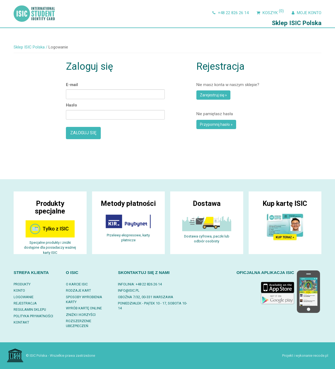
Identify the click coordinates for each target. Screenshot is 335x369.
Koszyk (270, 12)
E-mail (72, 84)
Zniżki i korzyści (81, 315)
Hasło (71, 105)
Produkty (22, 284)
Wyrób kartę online (84, 308)
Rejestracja (25, 303)
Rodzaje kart (78, 290)
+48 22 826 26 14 (230, 12)
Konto (19, 290)
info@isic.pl (128, 290)
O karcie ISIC (77, 284)
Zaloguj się (83, 132)
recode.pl (320, 355)
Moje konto (305, 12)
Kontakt (21, 322)
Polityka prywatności (33, 316)
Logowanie (24, 297)
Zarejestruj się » (213, 95)
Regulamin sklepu (30, 309)
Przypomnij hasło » (216, 124)
